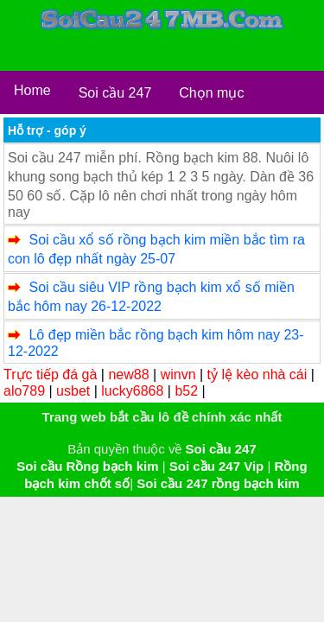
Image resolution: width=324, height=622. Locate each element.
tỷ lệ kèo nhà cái (257, 374)
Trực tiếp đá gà (50, 374)
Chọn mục (211, 93)
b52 (186, 391)
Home (32, 90)
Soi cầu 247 (115, 93)
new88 (128, 374)
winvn (178, 374)
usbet (73, 391)
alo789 (24, 391)
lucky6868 (132, 391)
